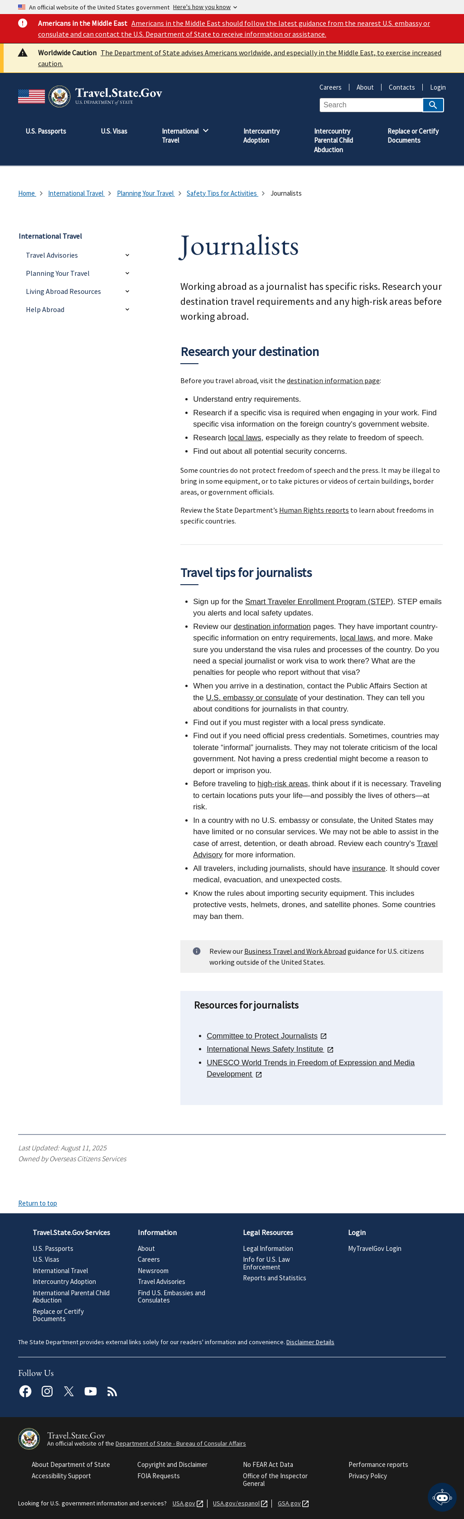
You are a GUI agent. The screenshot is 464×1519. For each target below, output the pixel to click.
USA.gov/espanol (234, 1503)
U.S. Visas (46, 1259)
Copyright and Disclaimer (172, 1464)
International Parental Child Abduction (71, 1296)
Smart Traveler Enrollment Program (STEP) (319, 601)
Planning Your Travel (58, 273)
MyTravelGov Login (374, 1248)
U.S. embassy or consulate (251, 697)
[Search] (433, 105)
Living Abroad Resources (63, 291)
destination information (272, 626)
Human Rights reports (314, 509)
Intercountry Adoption (64, 1281)
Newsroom (153, 1270)
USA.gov (182, 1503)
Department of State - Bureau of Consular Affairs (181, 1443)
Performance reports (378, 1464)
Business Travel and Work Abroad (295, 951)
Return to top (37, 1203)
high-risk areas (282, 783)
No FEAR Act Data (268, 1464)
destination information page (333, 380)
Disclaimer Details (310, 1342)
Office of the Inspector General (275, 1480)
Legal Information (268, 1248)
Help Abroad (45, 309)
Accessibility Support (61, 1476)
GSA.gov (287, 1503)
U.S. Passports (53, 1248)
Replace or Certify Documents (58, 1315)
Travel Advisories (52, 255)
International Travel (60, 1270)
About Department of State (71, 1464)
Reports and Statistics (274, 1278)
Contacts (398, 87)
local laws (244, 437)
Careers (330, 87)
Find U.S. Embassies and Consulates (171, 1296)
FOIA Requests (158, 1476)
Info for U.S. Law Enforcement (266, 1263)
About (361, 87)
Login (434, 87)
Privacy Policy (367, 1476)
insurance (368, 868)
